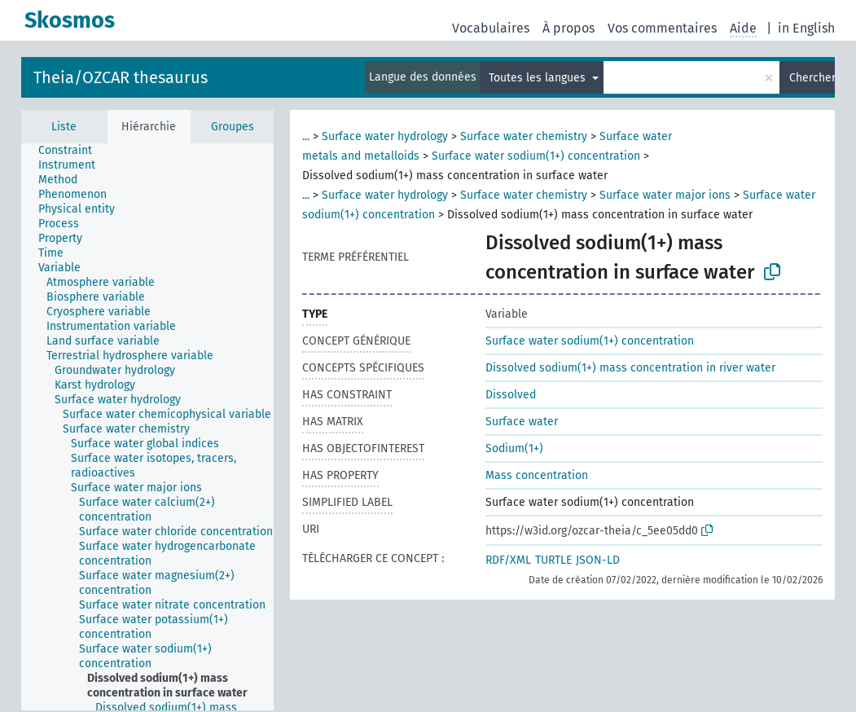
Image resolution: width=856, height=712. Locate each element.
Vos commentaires (662, 28)
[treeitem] (72, 150)
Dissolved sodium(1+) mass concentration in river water (630, 368)
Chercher (812, 78)
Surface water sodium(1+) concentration (536, 156)
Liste (64, 127)
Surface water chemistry (523, 136)
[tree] (147, 426)
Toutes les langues (539, 78)
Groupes (232, 127)
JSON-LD (598, 560)
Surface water (521, 422)
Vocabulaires (490, 28)
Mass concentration (536, 475)
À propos (568, 28)
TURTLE (553, 560)
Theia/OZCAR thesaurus (120, 77)
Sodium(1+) (514, 448)
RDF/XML (508, 560)
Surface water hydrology (385, 136)
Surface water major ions (665, 195)
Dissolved (510, 395)
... (305, 136)
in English (806, 28)
